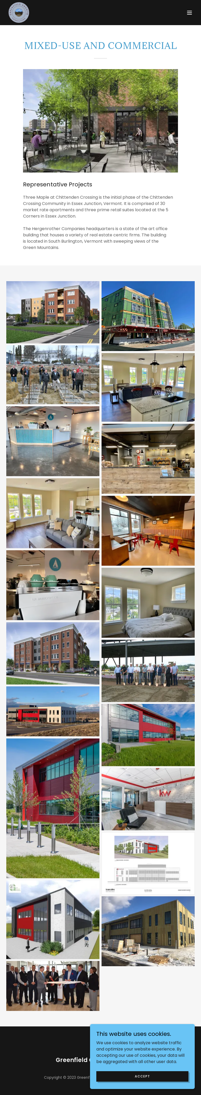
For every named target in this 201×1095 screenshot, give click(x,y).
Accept (142, 1076)
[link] (18, 12)
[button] (189, 12)
